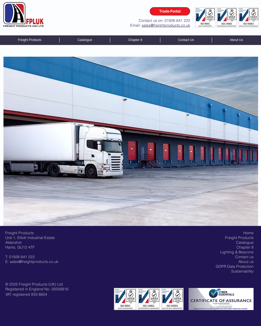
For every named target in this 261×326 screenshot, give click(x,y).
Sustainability (242, 271)
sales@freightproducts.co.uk (166, 25)
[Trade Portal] (170, 11)
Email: (136, 25)
